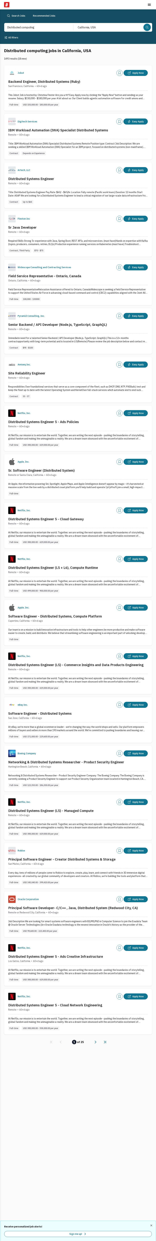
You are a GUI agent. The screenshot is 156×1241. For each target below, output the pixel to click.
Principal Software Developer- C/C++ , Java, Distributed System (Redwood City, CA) (73, 908)
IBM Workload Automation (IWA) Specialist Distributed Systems (58, 130)
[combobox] (35, 27)
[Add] (120, 73)
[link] (51, 1042)
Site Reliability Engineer (26, 373)
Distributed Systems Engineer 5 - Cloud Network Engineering (55, 1005)
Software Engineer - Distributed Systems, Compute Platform (55, 616)
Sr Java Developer (22, 227)
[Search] (147, 27)
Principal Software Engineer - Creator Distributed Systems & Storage (62, 859)
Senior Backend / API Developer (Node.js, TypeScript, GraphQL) (57, 324)
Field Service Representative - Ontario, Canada (44, 276)
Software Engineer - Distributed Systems (40, 713)
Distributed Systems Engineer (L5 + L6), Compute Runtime (53, 567)
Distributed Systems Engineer (31, 178)
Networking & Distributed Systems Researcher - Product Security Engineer (66, 762)
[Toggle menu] (149, 4)
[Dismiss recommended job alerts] (151, 1225)
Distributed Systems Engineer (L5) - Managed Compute (51, 810)
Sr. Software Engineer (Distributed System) (41, 470)
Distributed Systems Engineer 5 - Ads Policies (43, 422)
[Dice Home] (6, 4)
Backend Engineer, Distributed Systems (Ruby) (44, 81)
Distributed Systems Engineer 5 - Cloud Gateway (46, 519)
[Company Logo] (12, 73)
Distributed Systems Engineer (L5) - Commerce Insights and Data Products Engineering (76, 665)
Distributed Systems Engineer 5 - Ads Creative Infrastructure (55, 956)
